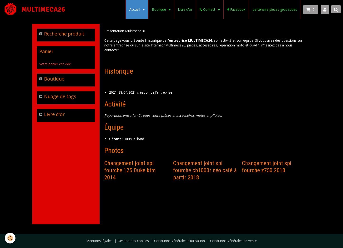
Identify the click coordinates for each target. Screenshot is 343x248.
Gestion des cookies (133, 240)
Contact (208, 9)
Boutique (159, 9)
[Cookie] (10, 238)
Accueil (135, 9)
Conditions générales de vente (233, 240)
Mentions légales (99, 240)
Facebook (236, 9)
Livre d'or (185, 9)
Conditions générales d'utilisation (179, 240)
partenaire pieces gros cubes (275, 9)
